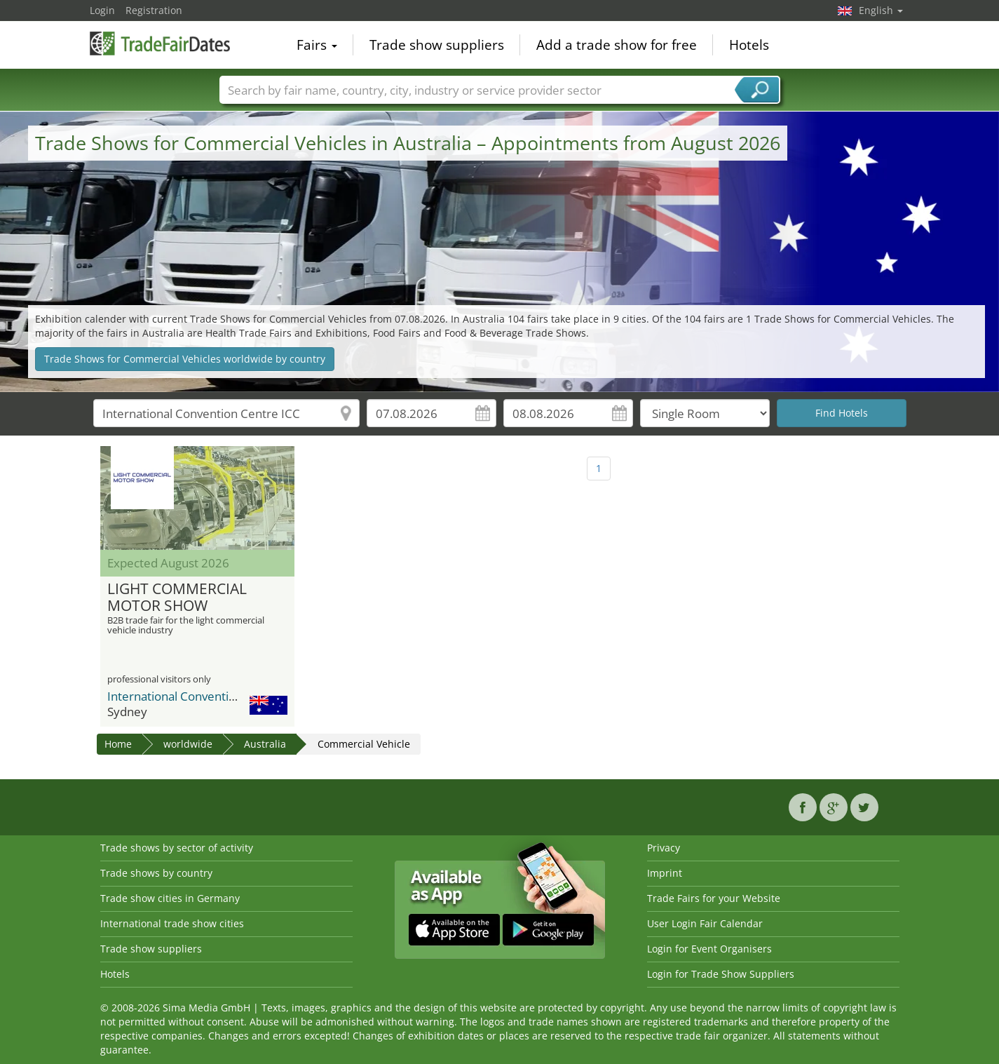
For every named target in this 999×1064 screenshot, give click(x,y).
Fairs (317, 45)
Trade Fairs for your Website (713, 898)
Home (118, 743)
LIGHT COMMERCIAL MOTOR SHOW (177, 597)
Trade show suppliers (436, 45)
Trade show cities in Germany (170, 898)
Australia (265, 743)
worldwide (187, 743)
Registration (153, 10)
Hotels (749, 45)
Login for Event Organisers (709, 948)
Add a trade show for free (616, 45)
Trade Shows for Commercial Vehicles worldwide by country (184, 358)
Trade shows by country (156, 873)
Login (102, 10)
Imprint (664, 873)
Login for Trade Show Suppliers (720, 974)
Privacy (663, 847)
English (881, 10)
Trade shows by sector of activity (176, 847)
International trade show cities (172, 923)
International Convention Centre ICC (206, 696)
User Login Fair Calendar (705, 923)
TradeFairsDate (160, 43)
